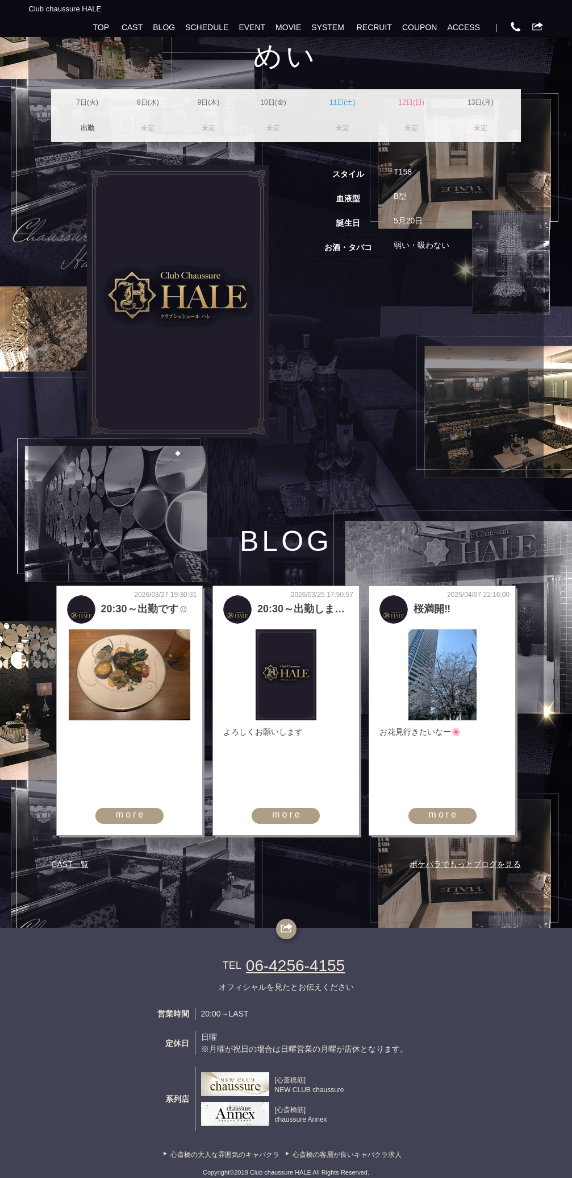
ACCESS (463, 27)
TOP (101, 27)
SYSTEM (327, 27)
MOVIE (288, 27)
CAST (132, 27)
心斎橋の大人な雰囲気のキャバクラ (224, 1155)
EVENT (252, 27)
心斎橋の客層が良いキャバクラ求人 (347, 1155)
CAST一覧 (69, 864)
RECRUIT (374, 27)
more (130, 814)
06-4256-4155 (295, 965)
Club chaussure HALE (64, 9)
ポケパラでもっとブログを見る (465, 864)
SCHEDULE (206, 27)
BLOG (164, 27)
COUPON (419, 27)
